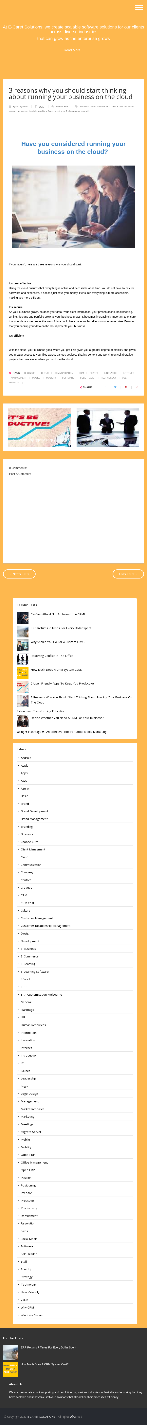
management (23, 111)
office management (34, 1162)
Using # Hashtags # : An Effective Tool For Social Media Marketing (62, 732)
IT (22, 1063)
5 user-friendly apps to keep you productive (62, 683)
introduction (29, 1055)
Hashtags (27, 1010)
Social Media (29, 1239)
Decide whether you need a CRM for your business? (67, 718)
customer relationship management (45, 926)
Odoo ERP (28, 1155)
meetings (27, 1124)
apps (24, 773)
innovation (129, 106)
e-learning (28, 964)
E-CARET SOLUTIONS (41, 1416)
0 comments (62, 106)
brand (25, 804)
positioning (28, 1185)
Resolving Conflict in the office (103, 440)
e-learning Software (35, 971)
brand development (34, 811)
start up (26, 1269)
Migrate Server (31, 1132)
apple (24, 765)
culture (25, 910)
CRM (113, 106)
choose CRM (29, 842)
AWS (24, 781)
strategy (27, 1277)
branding (27, 826)
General (26, 1002)
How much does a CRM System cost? (57, 669)
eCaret (120, 106)
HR (23, 1017)
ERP (24, 987)
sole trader (60, 111)
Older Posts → (128, 574)
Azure (25, 788)
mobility (41, 111)
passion (26, 1178)
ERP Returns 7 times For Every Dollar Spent (61, 628)
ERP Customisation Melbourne (41, 994)
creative (26, 887)
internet (12, 111)
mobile (33, 111)
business (84, 106)
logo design (29, 1093)
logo (24, 1086)
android (26, 758)
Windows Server (32, 1315)
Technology (71, 111)
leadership (28, 1078)
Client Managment (33, 849)
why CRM (27, 1307)
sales (24, 1231)
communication (103, 106)
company (27, 872)
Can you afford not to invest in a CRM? (58, 614)
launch (25, 1071)
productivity (29, 1208)
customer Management (37, 918)
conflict (26, 880)
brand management (34, 819)
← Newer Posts (19, 574)
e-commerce (30, 956)
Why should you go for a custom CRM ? (58, 642)
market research (32, 1109)
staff (24, 1261)
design (25, 933)
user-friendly (84, 111)
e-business (28, 949)
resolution (28, 1223)
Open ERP (28, 1170)
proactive (27, 1200)
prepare (26, 1193)
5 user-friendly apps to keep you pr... (39, 440)
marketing (27, 1116)
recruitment (29, 1216)
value (24, 1300)
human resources (33, 1025)
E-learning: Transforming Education (41, 711)
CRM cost (27, 903)
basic (24, 796)
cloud (92, 106)
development (30, 941)
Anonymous (22, 106)
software (50, 111)
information (29, 1033)
